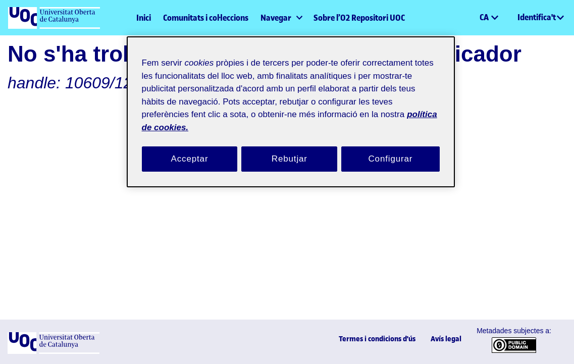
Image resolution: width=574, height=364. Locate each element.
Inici (143, 17)
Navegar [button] (275, 17)
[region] (291, 105)
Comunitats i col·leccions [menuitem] (205, 17)
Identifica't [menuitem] (536, 17)
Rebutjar (289, 147)
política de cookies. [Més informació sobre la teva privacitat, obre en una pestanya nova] (259, 115)
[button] (471, 18)
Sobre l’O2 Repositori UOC (359, 17)
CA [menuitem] (485, 17)
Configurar (390, 147)
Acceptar (190, 147)
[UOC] (53, 351)
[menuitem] (280, 17)
